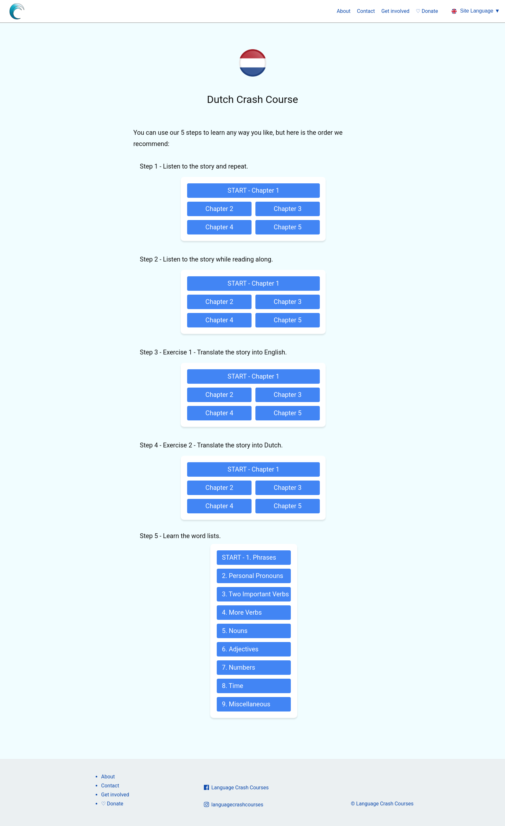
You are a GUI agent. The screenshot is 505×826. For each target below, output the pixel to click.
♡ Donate (427, 11)
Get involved (395, 11)
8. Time (232, 686)
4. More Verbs (242, 612)
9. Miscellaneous (246, 704)
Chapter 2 (219, 209)
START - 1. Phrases (249, 557)
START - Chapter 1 (254, 190)
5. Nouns (235, 631)
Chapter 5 (287, 227)
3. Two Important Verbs (255, 594)
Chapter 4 (219, 227)
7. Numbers (238, 667)
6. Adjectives (240, 649)
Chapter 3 (287, 209)
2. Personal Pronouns (252, 576)
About (344, 11)
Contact (366, 11)
